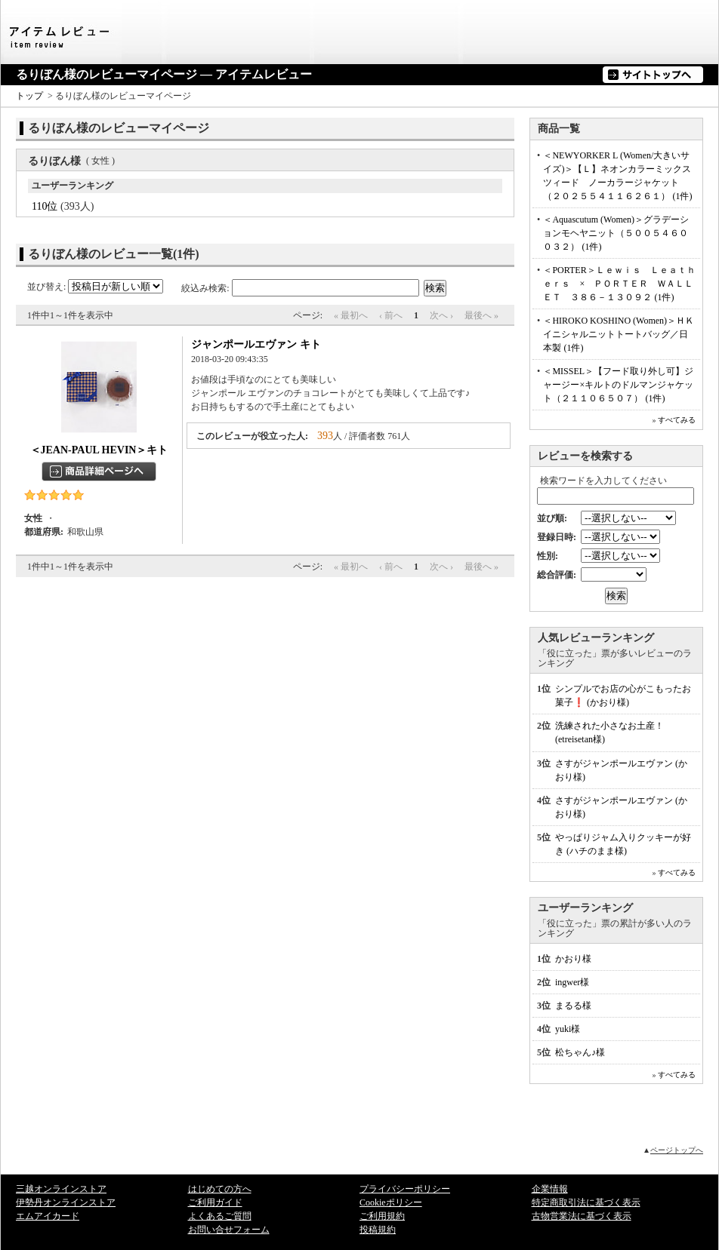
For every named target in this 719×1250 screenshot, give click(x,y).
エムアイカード (47, 1216)
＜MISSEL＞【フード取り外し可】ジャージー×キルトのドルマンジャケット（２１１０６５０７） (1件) (618, 385)
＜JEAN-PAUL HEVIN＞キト (99, 450)
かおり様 (573, 959)
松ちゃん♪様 (580, 1052)
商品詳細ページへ (99, 471)
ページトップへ (676, 1150)
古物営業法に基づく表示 (581, 1216)
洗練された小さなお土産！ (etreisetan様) (609, 732)
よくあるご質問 (219, 1216)
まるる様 (573, 1005)
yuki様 (567, 1029)
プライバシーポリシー (405, 1189)
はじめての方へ (219, 1189)
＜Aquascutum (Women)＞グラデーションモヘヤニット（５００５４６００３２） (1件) (616, 233)
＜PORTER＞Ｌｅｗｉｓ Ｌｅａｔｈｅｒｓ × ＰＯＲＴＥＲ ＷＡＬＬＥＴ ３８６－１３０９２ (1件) (619, 284)
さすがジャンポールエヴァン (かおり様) (621, 770)
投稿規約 (378, 1229)
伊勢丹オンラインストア (66, 1202)
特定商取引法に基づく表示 (586, 1202)
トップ (29, 96)
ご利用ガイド (215, 1202)
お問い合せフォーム (229, 1229)
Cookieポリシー (391, 1202)
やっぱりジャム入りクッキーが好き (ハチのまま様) (623, 844)
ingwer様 (572, 982)
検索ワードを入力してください (603, 480)
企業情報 (550, 1189)
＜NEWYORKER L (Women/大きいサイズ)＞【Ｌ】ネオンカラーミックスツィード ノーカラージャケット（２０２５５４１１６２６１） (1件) (617, 175)
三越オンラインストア (61, 1189)
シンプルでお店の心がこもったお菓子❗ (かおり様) (623, 695)
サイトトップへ (653, 74)
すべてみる (677, 420)
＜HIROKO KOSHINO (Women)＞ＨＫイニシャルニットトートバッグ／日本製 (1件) (618, 334)
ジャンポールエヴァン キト (256, 344)
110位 (44, 206)
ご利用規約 (382, 1216)
